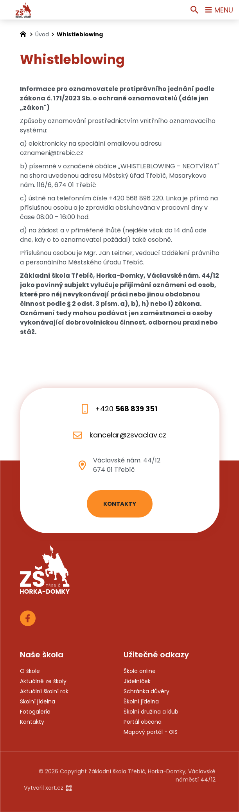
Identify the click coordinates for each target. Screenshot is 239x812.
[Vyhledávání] (194, 10)
